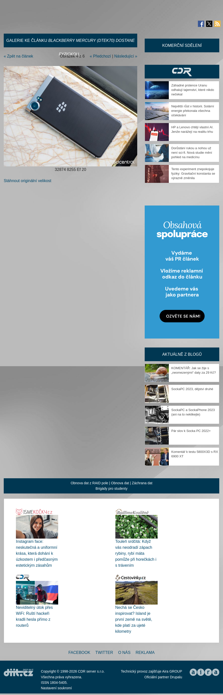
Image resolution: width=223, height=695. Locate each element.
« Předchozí (100, 56)
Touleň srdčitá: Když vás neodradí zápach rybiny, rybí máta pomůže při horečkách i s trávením (135, 553)
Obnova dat (120, 483)
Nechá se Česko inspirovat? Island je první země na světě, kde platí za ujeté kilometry (133, 619)
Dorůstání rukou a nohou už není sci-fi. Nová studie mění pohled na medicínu (191, 152)
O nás (124, 652)
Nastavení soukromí (56, 688)
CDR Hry (182, 71)
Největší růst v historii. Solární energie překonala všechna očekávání (192, 110)
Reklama (144, 652)
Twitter (104, 652)
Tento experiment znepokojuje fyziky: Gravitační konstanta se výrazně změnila (193, 173)
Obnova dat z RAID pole (89, 483)
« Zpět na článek (18, 56)
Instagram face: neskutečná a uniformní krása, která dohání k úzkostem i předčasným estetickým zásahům (37, 553)
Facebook (79, 652)
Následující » (125, 56)
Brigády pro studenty (111, 488)
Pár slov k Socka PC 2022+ (191, 431)
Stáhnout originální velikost (27, 181)
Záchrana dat (142, 483)
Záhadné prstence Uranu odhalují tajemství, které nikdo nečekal (192, 89)
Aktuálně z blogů (182, 354)
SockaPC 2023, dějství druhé (192, 389)
